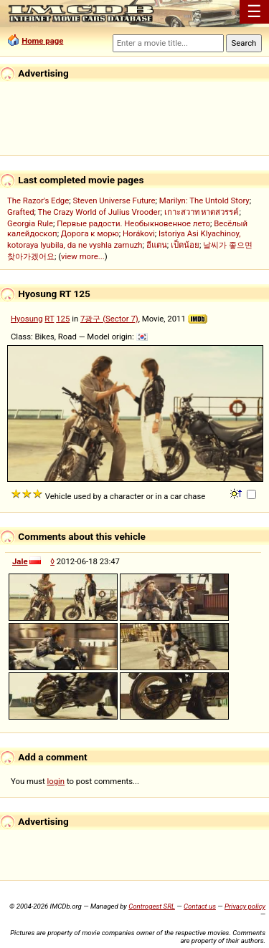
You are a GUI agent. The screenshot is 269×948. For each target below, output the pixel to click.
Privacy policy (245, 906)
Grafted (20, 212)
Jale (20, 561)
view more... (83, 256)
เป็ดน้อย (185, 245)
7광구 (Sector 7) (109, 319)
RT (49, 319)
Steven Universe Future (113, 200)
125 (63, 319)
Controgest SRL (151, 906)
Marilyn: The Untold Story (204, 200)
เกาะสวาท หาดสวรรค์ (202, 212)
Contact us (200, 906)
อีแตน (156, 245)
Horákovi (139, 233)
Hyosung (27, 319)
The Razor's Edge (38, 200)
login (56, 781)
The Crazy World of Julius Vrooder (99, 212)
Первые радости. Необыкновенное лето (133, 223)
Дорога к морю (90, 233)
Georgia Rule (30, 223)
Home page (42, 41)
